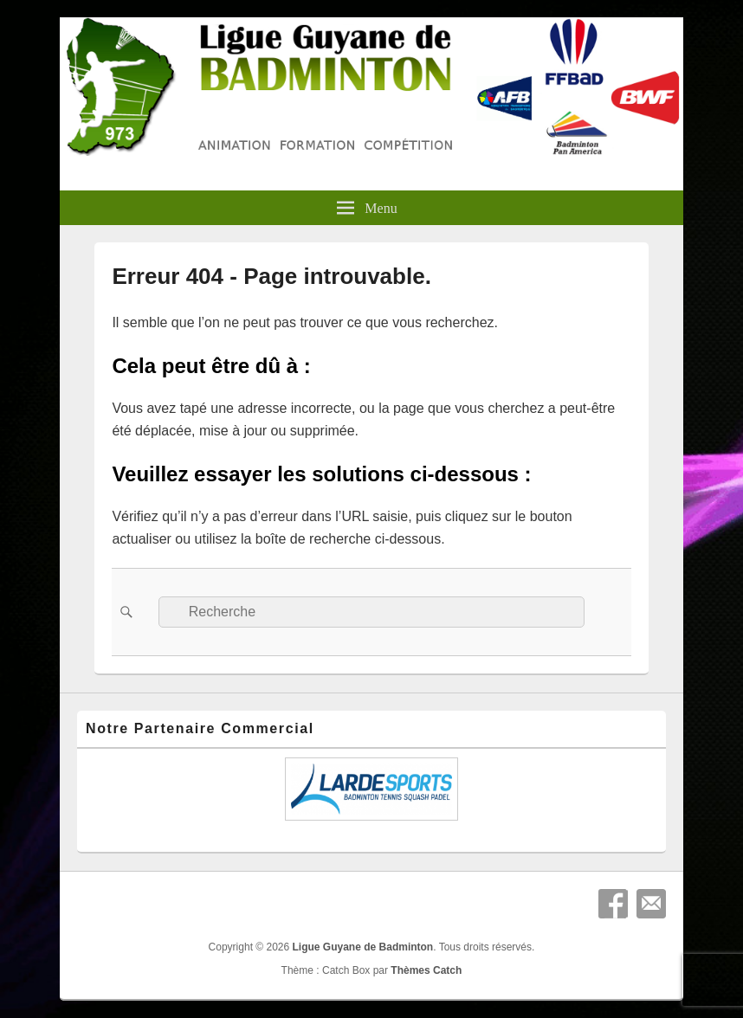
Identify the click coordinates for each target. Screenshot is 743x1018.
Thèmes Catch (426, 970)
